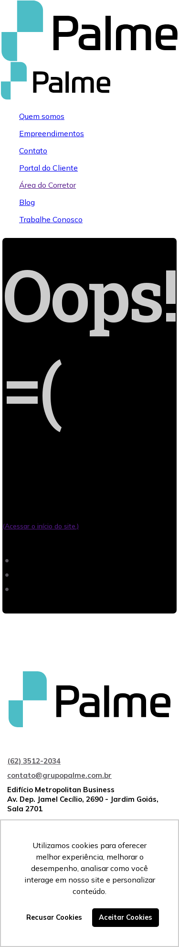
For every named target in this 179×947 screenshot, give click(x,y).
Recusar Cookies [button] (54, 917)
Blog (27, 202)
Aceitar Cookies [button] (125, 917)
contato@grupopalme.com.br (59, 775)
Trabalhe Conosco (51, 219)
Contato (33, 150)
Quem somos (41, 116)
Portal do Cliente (48, 167)
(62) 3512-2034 (34, 760)
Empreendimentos (51, 133)
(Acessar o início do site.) (40, 526)
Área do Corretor (47, 185)
